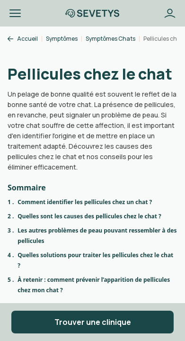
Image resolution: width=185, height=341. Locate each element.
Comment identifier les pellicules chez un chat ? (85, 202)
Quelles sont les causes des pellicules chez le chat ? (89, 216)
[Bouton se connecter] (170, 13)
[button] (15, 13)
